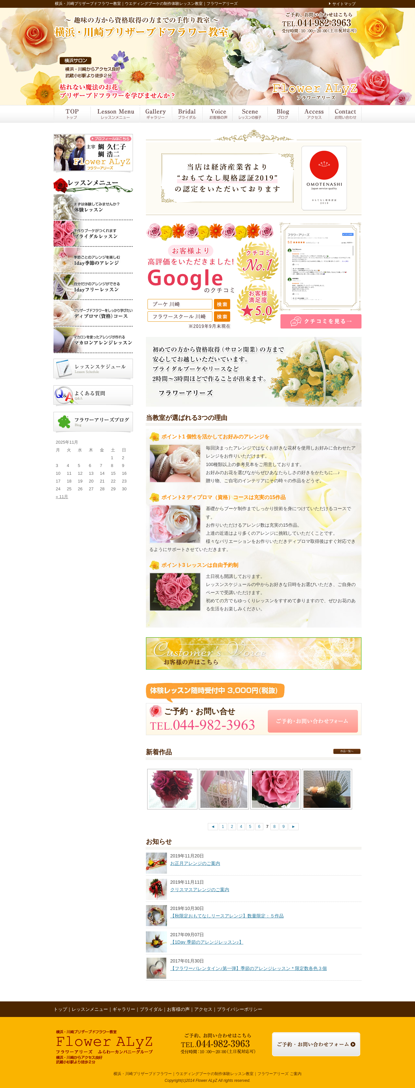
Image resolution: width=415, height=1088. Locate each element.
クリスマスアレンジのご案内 (199, 889)
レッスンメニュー (114, 114)
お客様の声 (217, 114)
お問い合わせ (345, 114)
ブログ (282, 114)
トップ (71, 114)
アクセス (313, 114)
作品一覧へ (346, 751)
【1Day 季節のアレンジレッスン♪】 (206, 942)
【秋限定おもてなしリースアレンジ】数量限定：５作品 (227, 915)
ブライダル (187, 114)
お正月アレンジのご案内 (195, 863)
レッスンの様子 (249, 114)
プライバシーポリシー (239, 1009)
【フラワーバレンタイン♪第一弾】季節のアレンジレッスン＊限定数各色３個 (248, 968)
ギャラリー (155, 114)
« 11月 (62, 496)
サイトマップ (344, 4)
